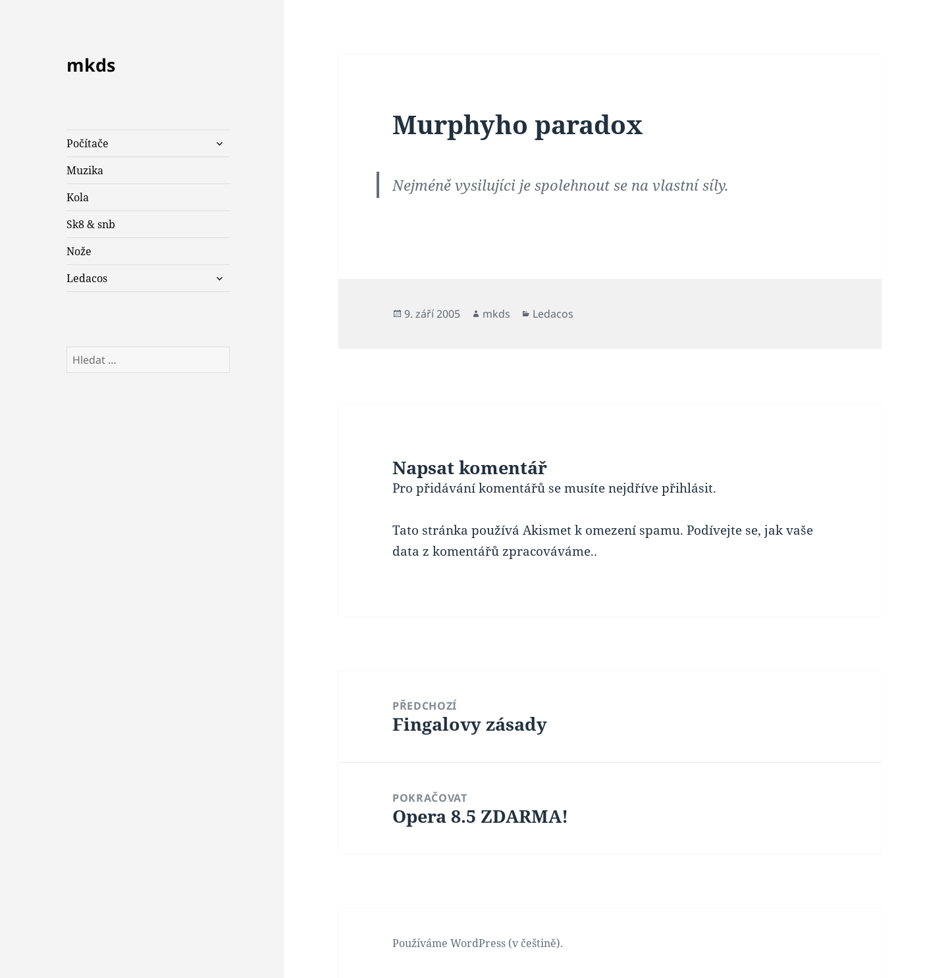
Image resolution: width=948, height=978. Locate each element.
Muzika (84, 170)
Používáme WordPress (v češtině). (477, 943)
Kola (77, 197)
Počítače (87, 143)
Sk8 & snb (90, 224)
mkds (90, 65)
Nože (79, 251)
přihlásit (687, 488)
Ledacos (86, 278)
